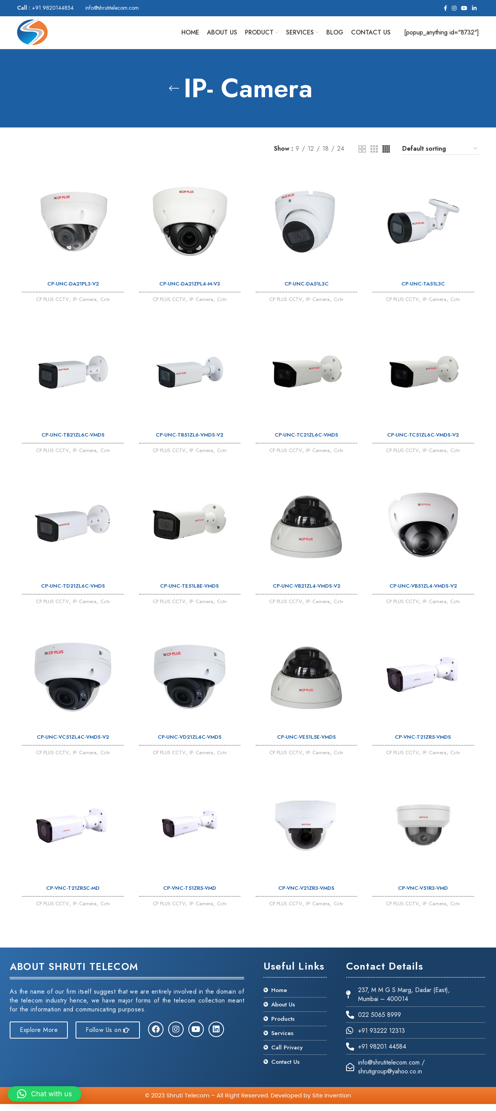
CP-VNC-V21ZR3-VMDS (306, 897)
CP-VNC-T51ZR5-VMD (189, 897)
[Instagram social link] (454, 8)
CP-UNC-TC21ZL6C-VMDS (307, 441)
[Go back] (174, 94)
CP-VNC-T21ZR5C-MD (72, 897)
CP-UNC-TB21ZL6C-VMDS (72, 441)
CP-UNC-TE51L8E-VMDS (189, 593)
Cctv (108, 306)
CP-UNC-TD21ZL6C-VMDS (71, 593)
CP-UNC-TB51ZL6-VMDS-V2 (189, 441)
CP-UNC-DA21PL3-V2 (72, 290)
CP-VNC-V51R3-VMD (424, 897)
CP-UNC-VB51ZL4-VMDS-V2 (424, 593)
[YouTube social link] (464, 8)
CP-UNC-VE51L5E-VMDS (306, 745)
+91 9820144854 (45, 8)
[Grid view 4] (386, 155)
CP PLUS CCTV (49, 306)
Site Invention (331, 1102)
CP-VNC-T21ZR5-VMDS (424, 745)
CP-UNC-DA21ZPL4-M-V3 (189, 290)
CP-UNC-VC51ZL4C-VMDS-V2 (72, 745)
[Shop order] (440, 155)
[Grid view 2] (362, 155)
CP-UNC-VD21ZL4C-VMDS (189, 745)
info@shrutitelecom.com (112, 8)
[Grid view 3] (374, 155)
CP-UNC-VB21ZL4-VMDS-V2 (307, 593)
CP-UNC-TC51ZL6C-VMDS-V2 (424, 441)
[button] (44, 1094)
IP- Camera (85, 306)
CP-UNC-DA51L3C (307, 290)
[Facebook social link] (445, 8)
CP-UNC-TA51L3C (424, 290)
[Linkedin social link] (474, 8)
